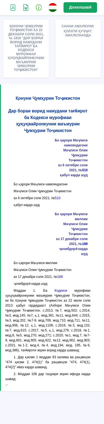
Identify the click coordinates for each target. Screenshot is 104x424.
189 (85, 244)
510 (85, 170)
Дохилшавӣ (80, 7)
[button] (39, 7)
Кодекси (61, 291)
